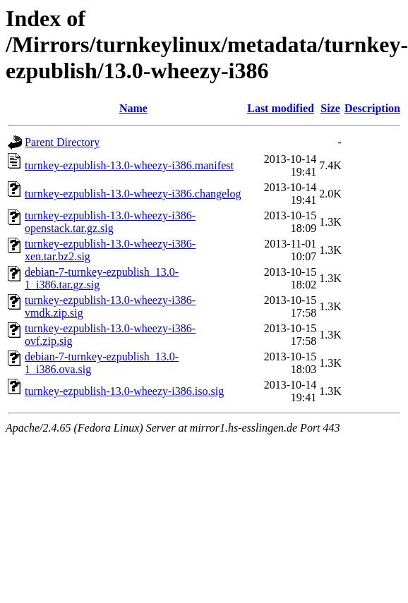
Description (372, 108)
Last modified (280, 108)
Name (133, 108)
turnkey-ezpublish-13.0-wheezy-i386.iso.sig (124, 391)
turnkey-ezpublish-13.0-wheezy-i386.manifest (129, 165)
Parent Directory (62, 142)
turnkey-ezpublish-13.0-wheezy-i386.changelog (133, 194)
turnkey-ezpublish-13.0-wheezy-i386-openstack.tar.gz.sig (110, 221)
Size (330, 108)
